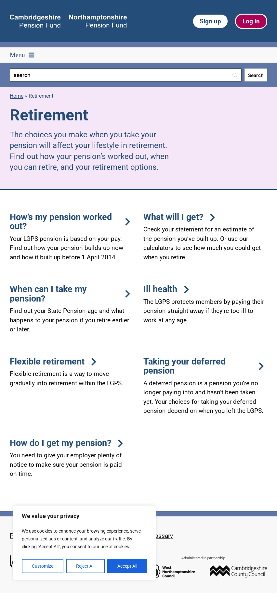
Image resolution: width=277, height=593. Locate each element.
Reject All (85, 566)
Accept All (127, 566)
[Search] (126, 74)
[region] (84, 542)
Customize (42, 566)
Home (16, 96)
